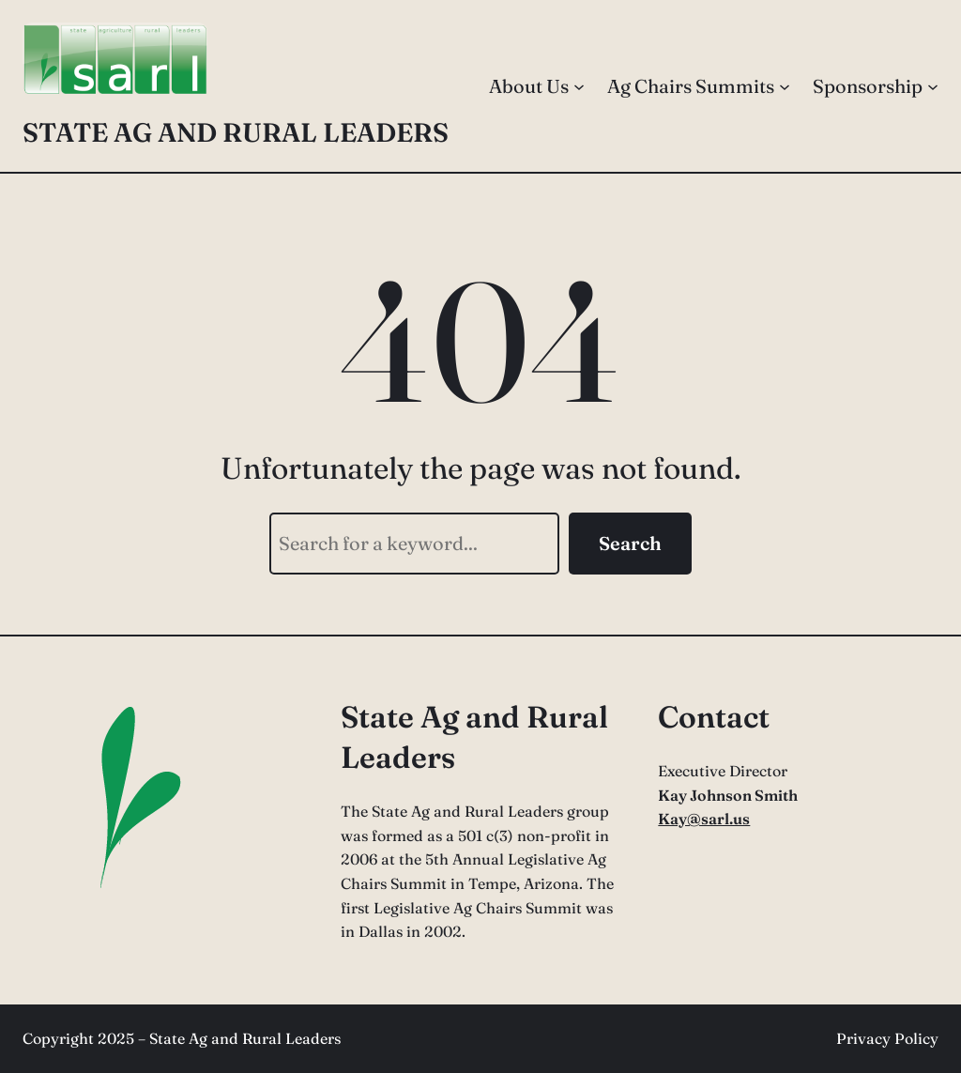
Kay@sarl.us (704, 818)
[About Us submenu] (579, 86)
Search (630, 543)
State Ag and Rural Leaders (236, 132)
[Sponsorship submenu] (932, 86)
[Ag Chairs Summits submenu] (784, 86)
